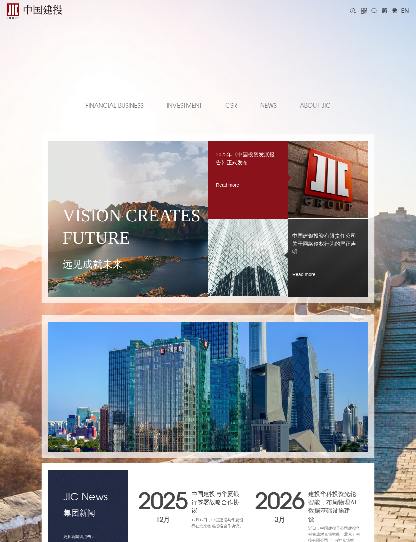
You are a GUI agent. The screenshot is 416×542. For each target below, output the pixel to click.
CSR (231, 106)
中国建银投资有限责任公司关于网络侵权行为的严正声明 (324, 244)
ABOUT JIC (315, 106)
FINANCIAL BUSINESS (114, 106)
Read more (227, 185)
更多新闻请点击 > (79, 536)
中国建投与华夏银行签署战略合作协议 (215, 502)
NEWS (268, 106)
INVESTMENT (184, 106)
